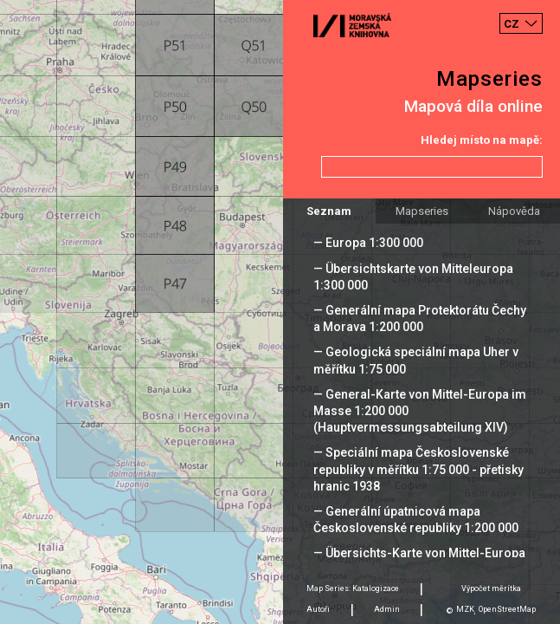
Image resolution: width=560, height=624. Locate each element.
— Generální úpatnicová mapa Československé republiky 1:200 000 (415, 519)
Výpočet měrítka (491, 588)
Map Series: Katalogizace (352, 588)
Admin (387, 609)
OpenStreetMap (507, 609)
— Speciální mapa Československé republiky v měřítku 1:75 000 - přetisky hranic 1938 (418, 468)
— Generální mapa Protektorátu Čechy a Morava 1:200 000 (419, 318)
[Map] (280, 312)
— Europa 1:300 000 (368, 243)
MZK (465, 609)
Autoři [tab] (318, 609)
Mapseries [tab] (422, 211)
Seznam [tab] (328, 211)
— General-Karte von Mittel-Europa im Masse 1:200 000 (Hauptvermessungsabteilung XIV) (419, 410)
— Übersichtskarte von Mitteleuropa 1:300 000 (413, 277)
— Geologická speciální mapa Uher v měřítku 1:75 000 (415, 360)
